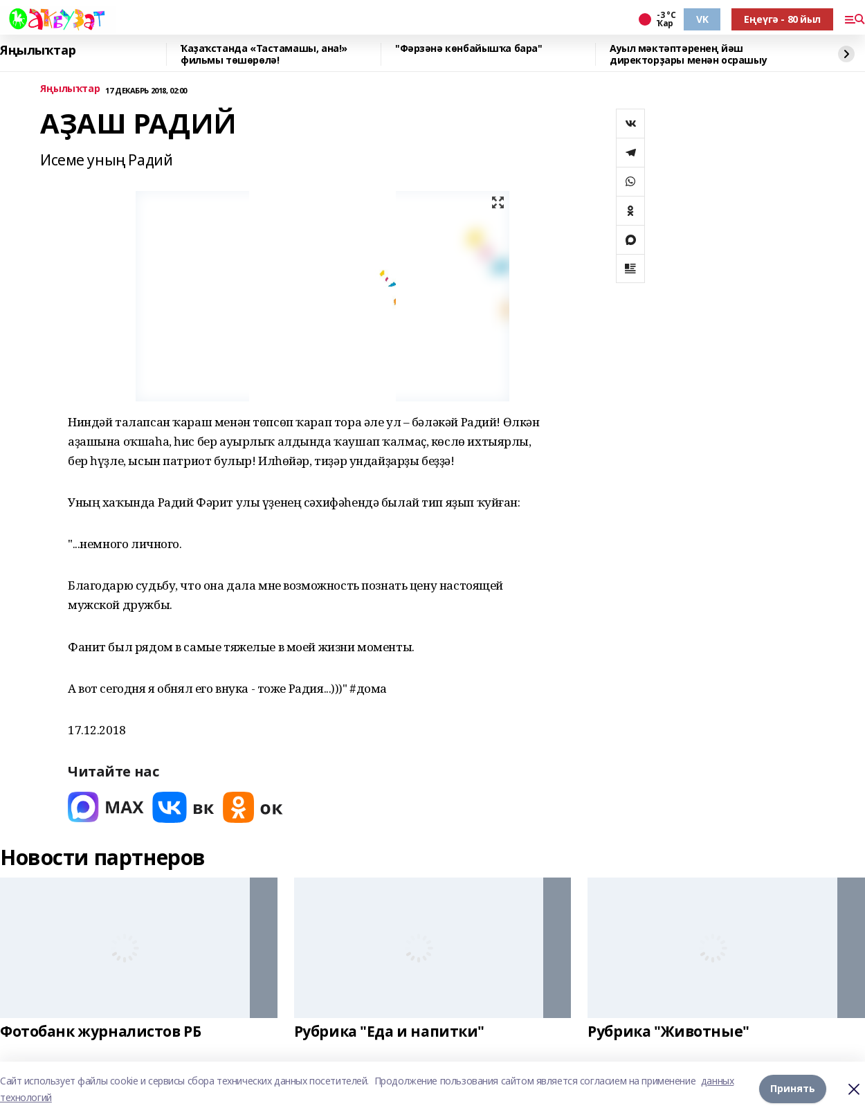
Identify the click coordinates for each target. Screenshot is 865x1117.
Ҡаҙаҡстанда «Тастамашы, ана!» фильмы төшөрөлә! (264, 54)
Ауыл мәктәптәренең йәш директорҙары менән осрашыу (688, 54)
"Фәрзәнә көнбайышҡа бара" (469, 49)
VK (702, 19)
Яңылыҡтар (37, 50)
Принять (792, 1089)
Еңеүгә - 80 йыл (782, 19)
